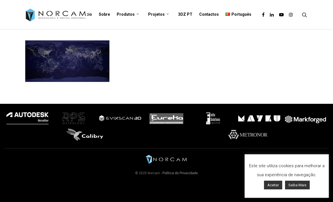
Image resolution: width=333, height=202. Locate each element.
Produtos (128, 14)
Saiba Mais (297, 185)
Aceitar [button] (273, 185)
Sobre (104, 14)
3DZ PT (185, 14)
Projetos (158, 14)
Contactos (209, 14)
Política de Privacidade (180, 173)
